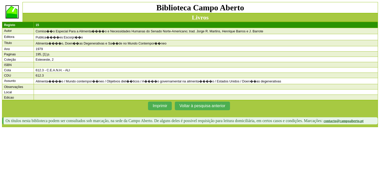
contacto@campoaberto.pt (344, 121)
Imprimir (160, 106)
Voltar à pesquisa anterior (202, 106)
